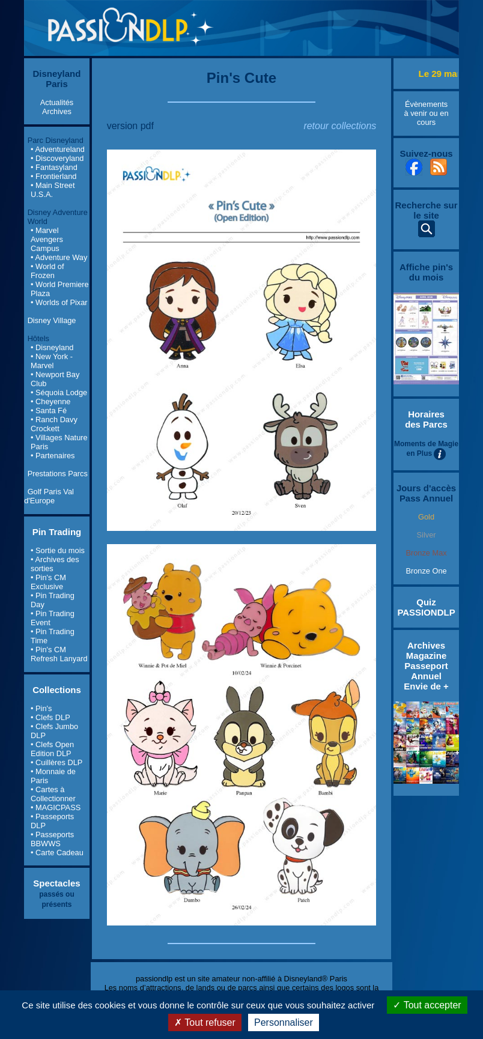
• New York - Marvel (52, 361)
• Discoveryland (57, 158)
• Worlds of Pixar (59, 302)
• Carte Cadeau (57, 852)
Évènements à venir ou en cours (426, 113)
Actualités (56, 102)
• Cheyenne (50, 401)
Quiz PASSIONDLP (426, 607)
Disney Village (52, 320)
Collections (56, 690)
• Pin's (41, 708)
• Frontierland (53, 176)
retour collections (339, 126)
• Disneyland (52, 347)
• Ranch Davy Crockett (54, 424)
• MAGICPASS (55, 807)
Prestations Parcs (58, 473)
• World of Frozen (47, 271)
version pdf (130, 126)
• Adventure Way (59, 257)
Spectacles (56, 883)
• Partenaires (52, 455)
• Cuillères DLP (56, 762)
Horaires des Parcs (426, 419)
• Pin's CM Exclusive (48, 582)
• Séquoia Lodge (59, 392)
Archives (56, 111)
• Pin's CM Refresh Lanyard (59, 654)
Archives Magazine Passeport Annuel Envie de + (426, 665)
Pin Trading (57, 532)
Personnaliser (283, 1022)
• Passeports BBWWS (52, 839)
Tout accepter (427, 1005)
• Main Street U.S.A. (52, 190)
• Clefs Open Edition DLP (52, 749)
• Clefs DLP (50, 717)
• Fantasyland (54, 167)
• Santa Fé (49, 410)
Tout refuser (204, 1022)
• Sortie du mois (58, 550)
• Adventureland (58, 149)
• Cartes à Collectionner (53, 794)
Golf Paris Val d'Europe (49, 496)
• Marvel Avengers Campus (47, 239)
